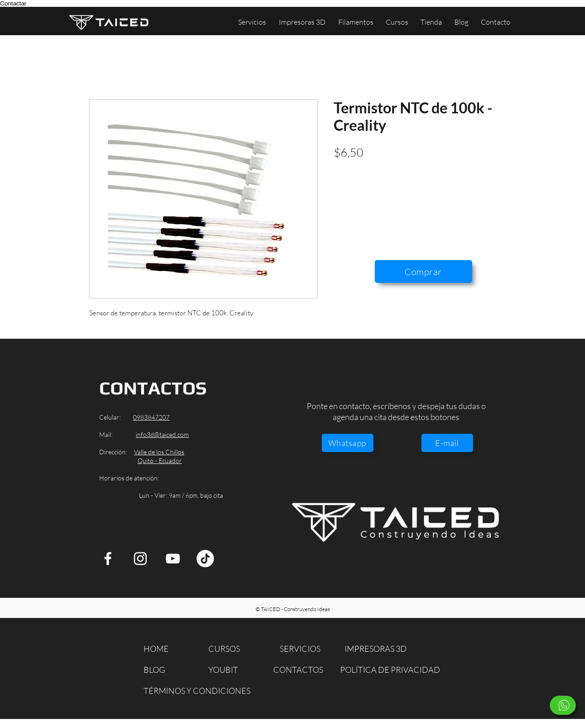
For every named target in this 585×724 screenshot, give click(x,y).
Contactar (13, 3)
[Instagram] (140, 558)
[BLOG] (160, 670)
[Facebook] (108, 558)
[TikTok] (205, 558)
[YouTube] (172, 558)
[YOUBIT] (229, 670)
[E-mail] (447, 443)
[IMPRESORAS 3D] (378, 649)
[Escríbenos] (563, 705)
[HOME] (160, 649)
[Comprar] (423, 271)
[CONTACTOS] (299, 670)
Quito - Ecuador (160, 460)
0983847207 (151, 417)
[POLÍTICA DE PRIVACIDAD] (391, 670)
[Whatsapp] (347, 443)
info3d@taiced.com (162, 434)
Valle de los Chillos (159, 452)
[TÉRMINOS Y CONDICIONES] (197, 691)
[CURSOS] (229, 649)
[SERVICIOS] (303, 649)
